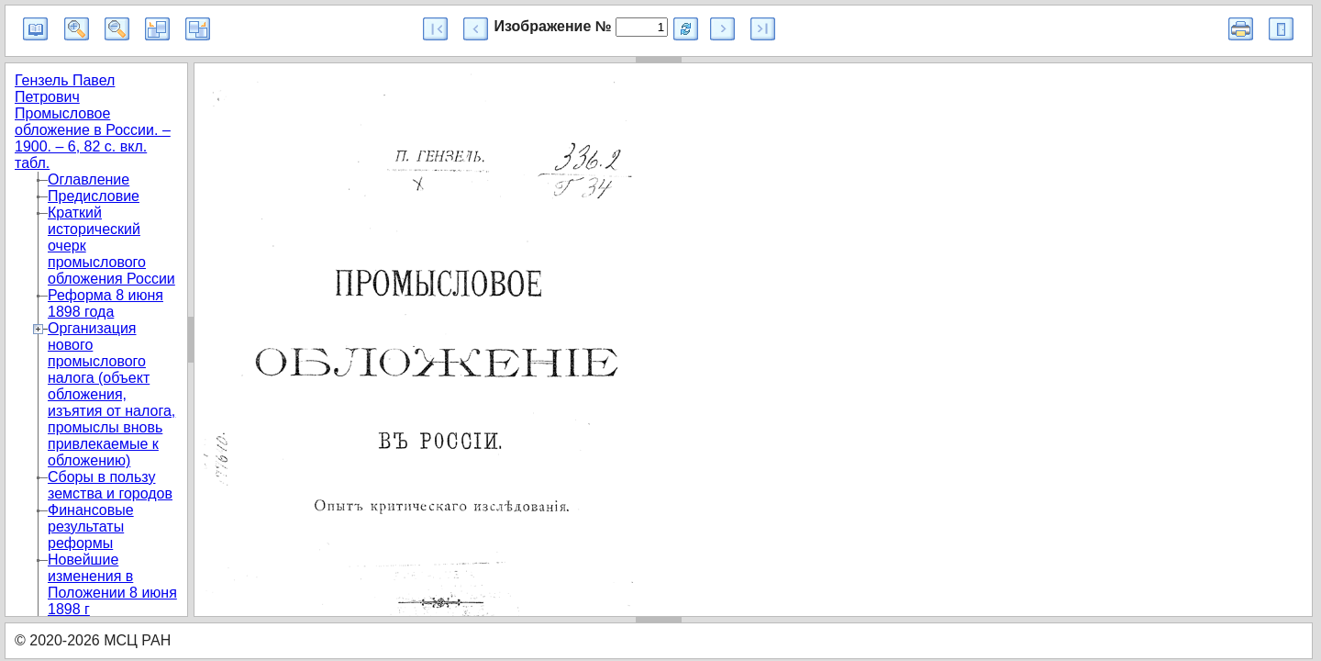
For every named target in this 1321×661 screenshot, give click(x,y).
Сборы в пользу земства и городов (110, 485)
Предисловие (93, 196)
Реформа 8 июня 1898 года (105, 303)
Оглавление (88, 179)
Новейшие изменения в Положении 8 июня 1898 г (112, 584)
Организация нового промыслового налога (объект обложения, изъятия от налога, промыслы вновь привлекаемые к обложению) (111, 394)
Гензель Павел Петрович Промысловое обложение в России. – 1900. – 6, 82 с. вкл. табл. (93, 122)
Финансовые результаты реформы (91, 526)
